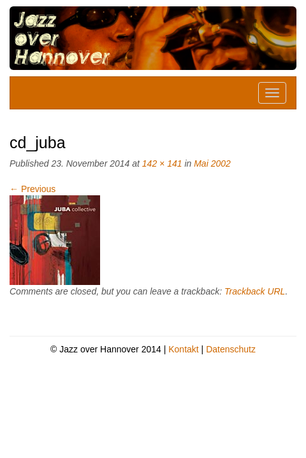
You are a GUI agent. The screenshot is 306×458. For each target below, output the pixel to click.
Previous (32, 189)
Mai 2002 (212, 163)
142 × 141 (162, 163)
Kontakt (183, 349)
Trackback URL (254, 291)
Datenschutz (231, 349)
